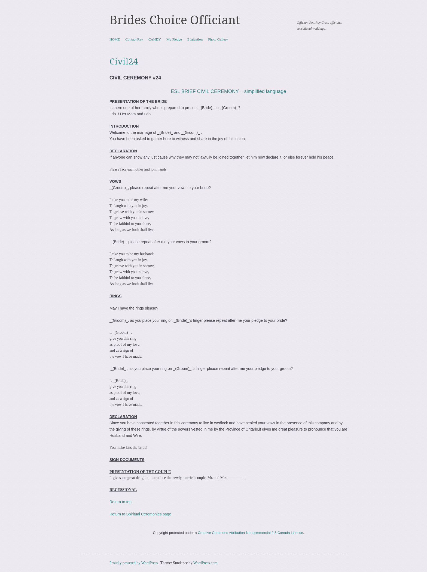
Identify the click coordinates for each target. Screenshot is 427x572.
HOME (114, 39)
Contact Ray (134, 39)
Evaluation (195, 39)
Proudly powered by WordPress (133, 563)
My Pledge (174, 39)
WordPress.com (205, 563)
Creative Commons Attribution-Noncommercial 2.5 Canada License (250, 533)
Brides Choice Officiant (174, 20)
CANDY (154, 39)
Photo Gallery (218, 39)
